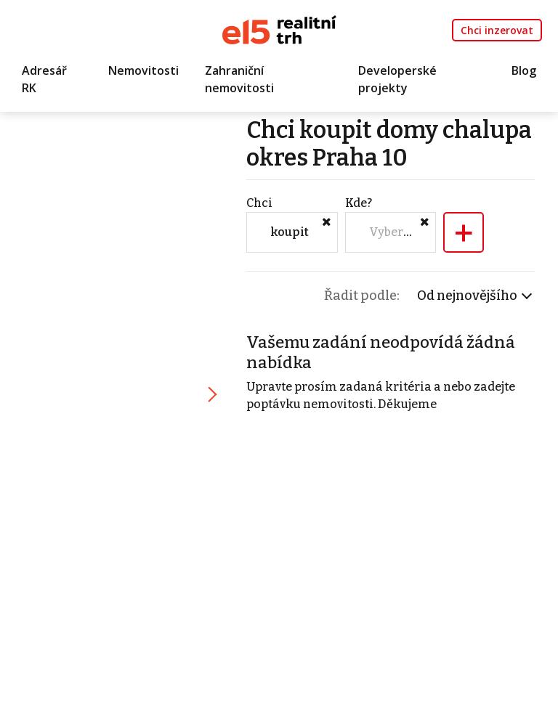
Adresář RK (44, 79)
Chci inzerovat (497, 30)
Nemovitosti (143, 70)
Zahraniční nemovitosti (239, 79)
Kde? (358, 203)
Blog (524, 70)
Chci (259, 203)
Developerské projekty (397, 79)
